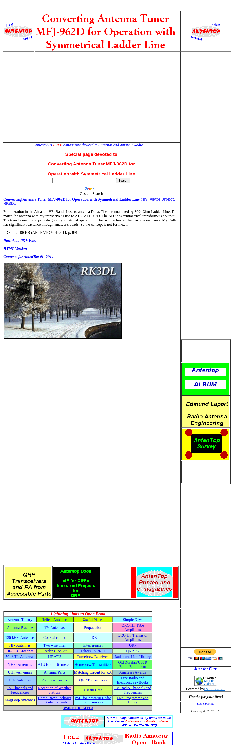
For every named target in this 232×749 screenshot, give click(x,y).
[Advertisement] (44, 97)
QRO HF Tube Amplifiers (132, 627)
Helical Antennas (55, 620)
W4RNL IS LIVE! (78, 708)
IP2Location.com (214, 689)
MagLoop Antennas (20, 700)
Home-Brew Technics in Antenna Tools (54, 700)
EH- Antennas (20, 680)
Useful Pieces (93, 620)
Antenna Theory (20, 620)
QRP (132, 645)
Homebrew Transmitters (92, 664)
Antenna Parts (54, 672)
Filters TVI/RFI (93, 651)
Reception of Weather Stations (54, 690)
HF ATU (54, 657)
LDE (93, 637)
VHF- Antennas (20, 664)
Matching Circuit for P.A (93, 672)
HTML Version (15, 249)
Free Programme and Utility (132, 700)
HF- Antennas (19, 645)
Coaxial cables (54, 637)
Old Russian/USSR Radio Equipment (132, 664)
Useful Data (93, 690)
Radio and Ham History (133, 657)
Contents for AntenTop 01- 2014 (28, 257)
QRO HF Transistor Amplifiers (133, 637)
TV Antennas (55, 627)
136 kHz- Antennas (20, 637)
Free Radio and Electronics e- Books (132, 680)
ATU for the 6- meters (54, 664)
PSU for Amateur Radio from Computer (93, 700)
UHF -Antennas (20, 672)
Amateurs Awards (132, 672)
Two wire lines (54, 645)
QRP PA (132, 651)
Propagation (93, 627)
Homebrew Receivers (93, 657)
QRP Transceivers (93, 680)
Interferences (93, 645)
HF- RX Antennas (20, 651)
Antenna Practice (20, 627)
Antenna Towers (54, 680)
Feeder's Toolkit (54, 651)
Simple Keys (132, 620)
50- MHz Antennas (19, 657)
